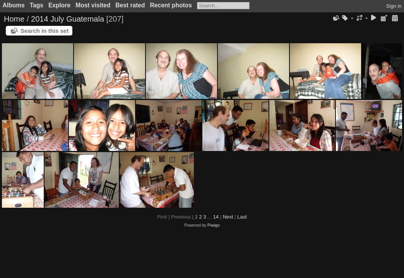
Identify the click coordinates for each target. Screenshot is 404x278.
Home (14, 19)
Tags (36, 5)
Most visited (92, 5)
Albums (14, 5)
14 (216, 217)
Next (228, 217)
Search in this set (44, 30)
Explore (59, 5)
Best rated (130, 5)
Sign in (394, 6)
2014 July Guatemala (67, 19)
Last (242, 217)
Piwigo (213, 225)
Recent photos (171, 5)
